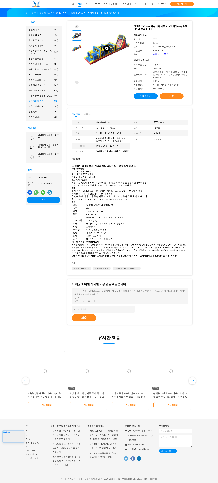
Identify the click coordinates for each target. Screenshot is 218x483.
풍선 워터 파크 (43, 29)
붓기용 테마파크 (43, 45)
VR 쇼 (28, 439)
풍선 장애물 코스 (43, 101)
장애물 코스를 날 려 (81, 268)
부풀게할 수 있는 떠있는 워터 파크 (65, 426)
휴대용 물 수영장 (43, 40)
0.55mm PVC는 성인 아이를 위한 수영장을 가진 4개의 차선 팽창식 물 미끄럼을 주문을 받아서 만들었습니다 (104, 435)
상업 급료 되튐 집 (101, 268)
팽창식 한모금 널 (43, 58)
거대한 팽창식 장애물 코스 (48, 136)
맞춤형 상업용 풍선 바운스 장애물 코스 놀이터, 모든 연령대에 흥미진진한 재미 (44, 396)
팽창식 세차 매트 (43, 106)
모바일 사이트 (32, 454)
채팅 (43, 200)
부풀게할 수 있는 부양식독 (43, 69)
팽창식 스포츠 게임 (43, 80)
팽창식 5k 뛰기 (43, 35)
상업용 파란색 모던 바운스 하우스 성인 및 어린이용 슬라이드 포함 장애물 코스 (170, 396)
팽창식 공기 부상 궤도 (43, 64)
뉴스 (27, 446)
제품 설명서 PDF (160, 54)
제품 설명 (88, 114)
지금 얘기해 (182, 4)
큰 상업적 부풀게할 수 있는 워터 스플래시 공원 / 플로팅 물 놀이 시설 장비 (66, 448)
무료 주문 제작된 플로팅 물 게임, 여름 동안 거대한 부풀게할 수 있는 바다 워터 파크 (67, 461)
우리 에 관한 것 (32, 443)
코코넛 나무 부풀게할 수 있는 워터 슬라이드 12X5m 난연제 (103, 455)
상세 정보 (76, 114)
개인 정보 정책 (32, 458)
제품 (27, 435)
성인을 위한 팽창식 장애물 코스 (126, 268)
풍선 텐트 (43, 111)
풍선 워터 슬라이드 (43, 90)
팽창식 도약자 (43, 74)
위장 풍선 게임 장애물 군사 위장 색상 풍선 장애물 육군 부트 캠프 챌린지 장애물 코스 (86, 396)
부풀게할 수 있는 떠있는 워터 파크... (43, 52)
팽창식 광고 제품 (43, 117)
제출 (84, 317)
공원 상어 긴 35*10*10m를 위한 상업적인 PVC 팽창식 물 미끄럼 (103, 446)
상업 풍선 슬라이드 (43, 85)
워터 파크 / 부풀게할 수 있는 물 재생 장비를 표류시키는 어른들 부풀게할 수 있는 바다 (66, 435)
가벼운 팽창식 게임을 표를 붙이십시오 (48, 146)
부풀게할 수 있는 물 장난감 (43, 95)
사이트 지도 (31, 450)
